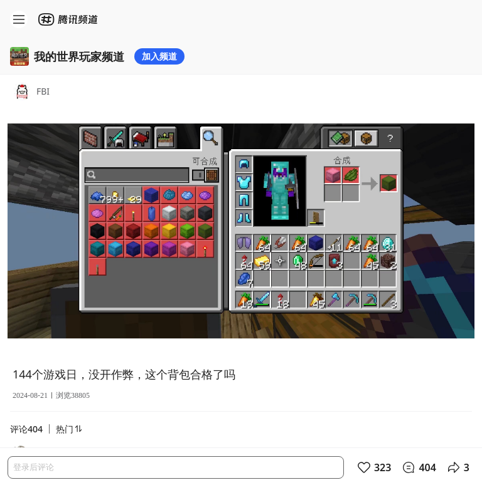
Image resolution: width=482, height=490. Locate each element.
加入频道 (159, 56)
